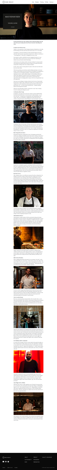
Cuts (33, 2)
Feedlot (35, 457)
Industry (52, 2)
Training (42, 2)
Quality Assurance (47, 457)
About (26, 457)
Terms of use (9, 467)
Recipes (37, 2)
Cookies (15, 467)
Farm (26, 462)
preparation (37, 462)
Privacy (4, 467)
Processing (36, 459)
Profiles (46, 2)
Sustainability (28, 459)
